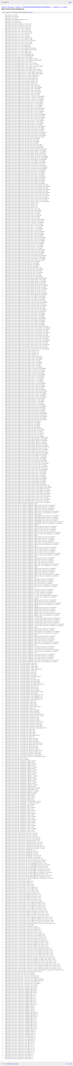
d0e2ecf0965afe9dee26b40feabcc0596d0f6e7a (37, 7)
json (70, 1063)
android (56, 7)
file (31, 12)
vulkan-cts (18, 7)
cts (60, 7)
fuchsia (4, 7)
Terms (16, 1063)
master (65, 7)
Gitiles (8, 1063)
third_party (10, 7)
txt (67, 1063)
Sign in (70, 2)
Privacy (12, 1063)
